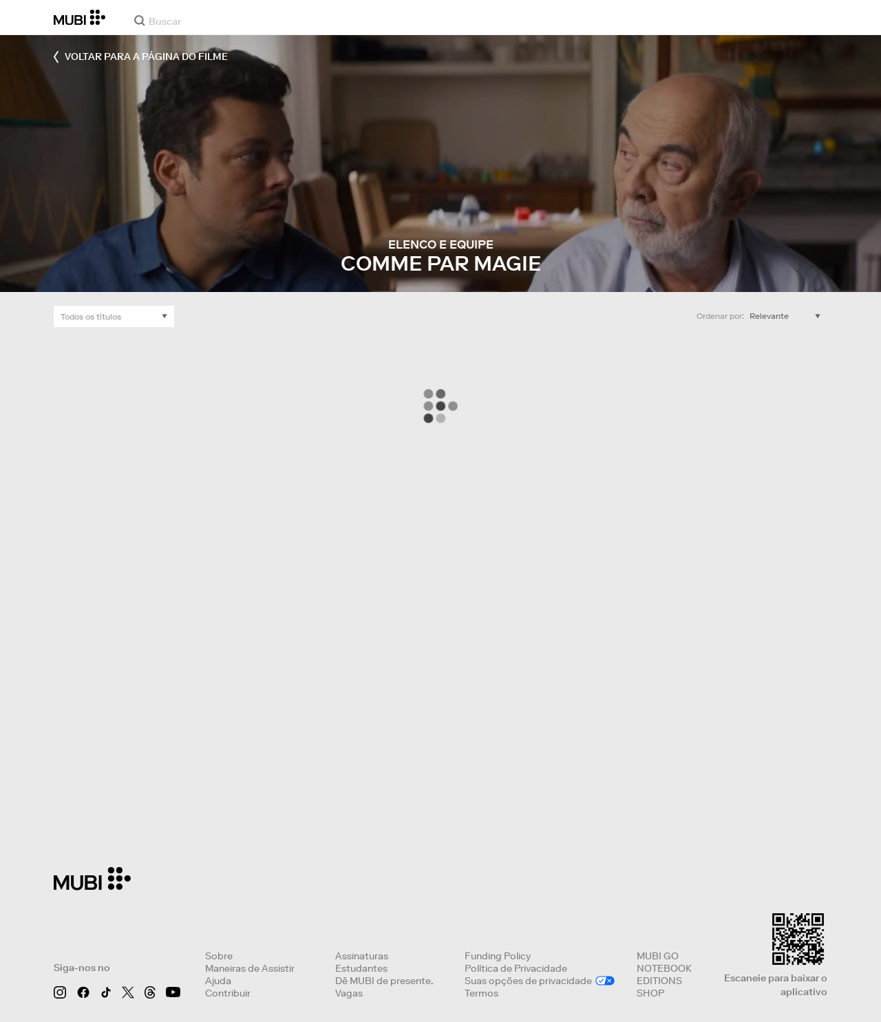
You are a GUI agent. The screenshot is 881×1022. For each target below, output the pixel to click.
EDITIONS (659, 980)
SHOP (650, 993)
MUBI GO (658, 956)
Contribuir (228, 993)
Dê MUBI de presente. (384, 980)
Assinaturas (361, 956)
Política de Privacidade (516, 968)
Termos (481, 993)
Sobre (219, 956)
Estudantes (361, 968)
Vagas (349, 993)
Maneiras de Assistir (250, 968)
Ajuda (218, 980)
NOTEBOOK (664, 968)
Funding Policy (498, 956)
